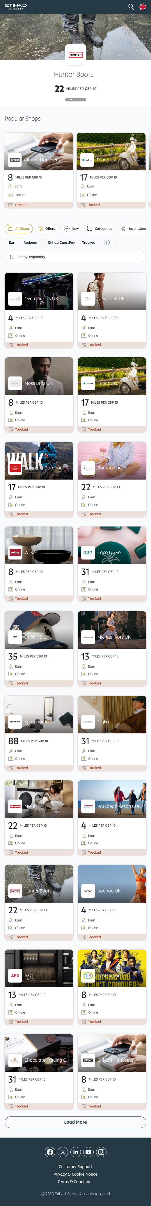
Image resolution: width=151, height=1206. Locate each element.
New (71, 229)
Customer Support (75, 1166)
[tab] (68, 99)
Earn (13, 242)
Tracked (88, 242)
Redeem (30, 242)
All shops (19, 228)
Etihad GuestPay (61, 242)
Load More (75, 1122)
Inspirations (134, 229)
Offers (46, 228)
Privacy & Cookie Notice (75, 1174)
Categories (99, 228)
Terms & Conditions (75, 1182)
